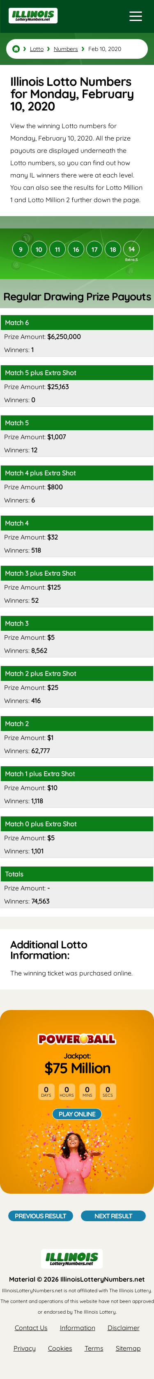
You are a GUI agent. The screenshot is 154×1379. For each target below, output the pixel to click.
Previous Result (40, 1216)
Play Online (77, 1114)
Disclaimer (124, 1328)
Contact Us (31, 1328)
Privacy (25, 1348)
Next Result (113, 1216)
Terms (94, 1348)
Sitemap (128, 1348)
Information (77, 1328)
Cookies (60, 1348)
